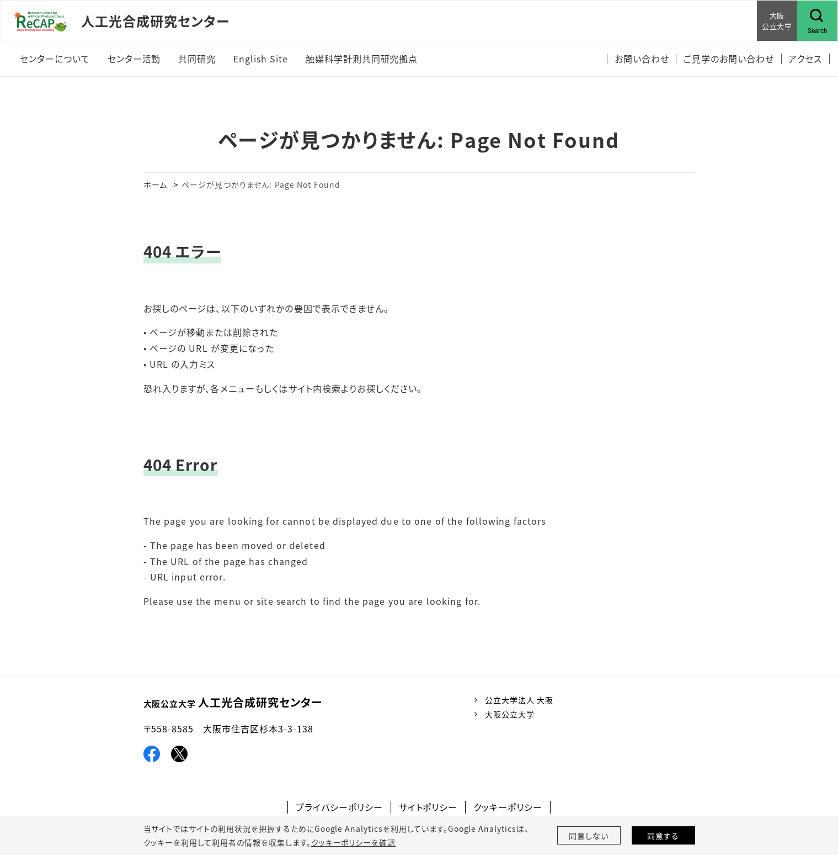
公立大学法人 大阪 (519, 699)
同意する (663, 835)
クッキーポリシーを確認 (353, 842)
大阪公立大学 (510, 714)
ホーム (155, 184)
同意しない (589, 835)
